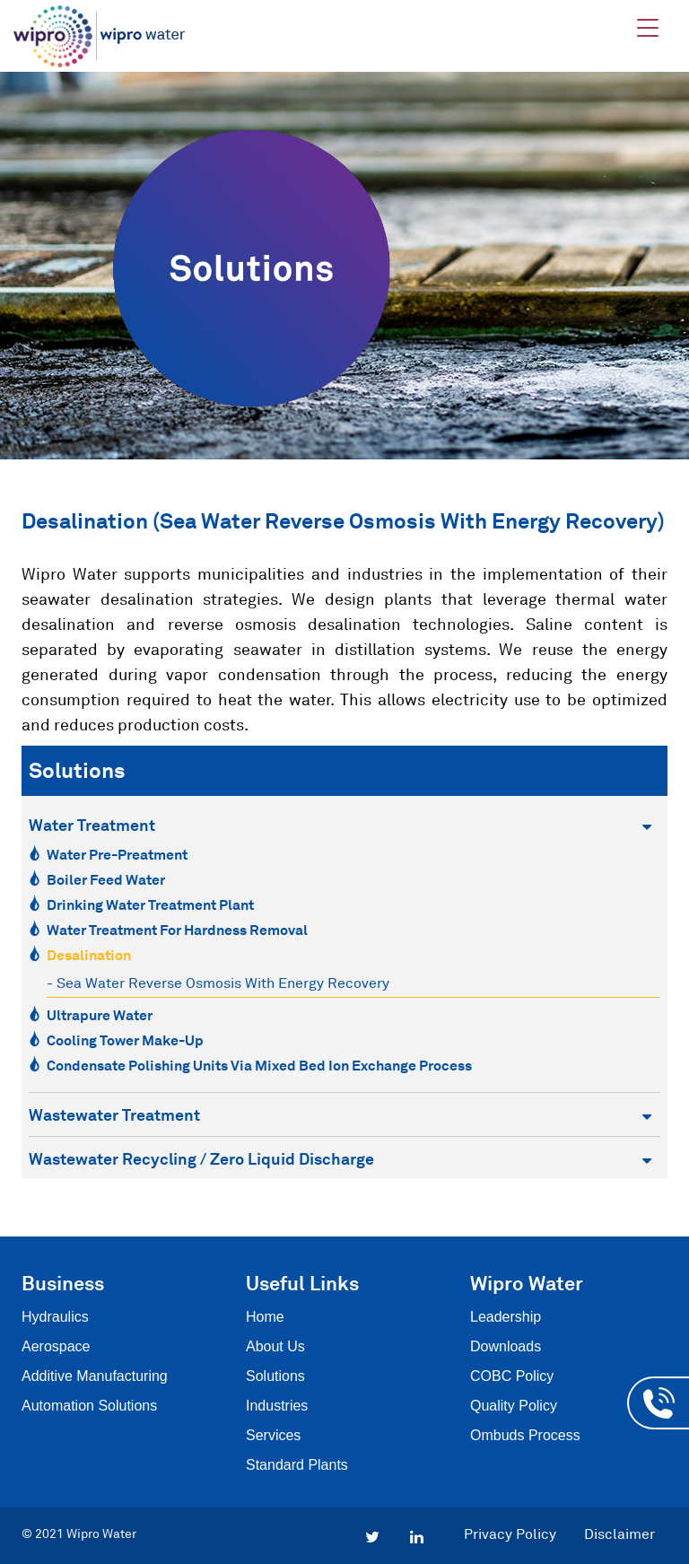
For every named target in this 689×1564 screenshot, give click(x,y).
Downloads (505, 1346)
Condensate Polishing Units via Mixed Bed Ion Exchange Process (259, 1065)
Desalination (89, 955)
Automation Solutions (89, 1405)
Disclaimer (619, 1533)
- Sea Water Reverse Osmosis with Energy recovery (218, 983)
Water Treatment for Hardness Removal (177, 930)
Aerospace (56, 1346)
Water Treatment (340, 825)
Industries (277, 1405)
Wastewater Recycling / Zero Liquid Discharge (340, 1159)
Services (273, 1435)
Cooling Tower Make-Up (125, 1040)
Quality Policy (513, 1405)
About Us (275, 1346)
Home (265, 1316)
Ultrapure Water (100, 1015)
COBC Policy (512, 1376)
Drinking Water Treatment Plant (150, 904)
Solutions (275, 1376)
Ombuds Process (525, 1435)
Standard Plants (297, 1464)
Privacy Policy (510, 1533)
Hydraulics (55, 1316)
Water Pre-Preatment (117, 854)
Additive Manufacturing (95, 1376)
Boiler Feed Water (106, 879)
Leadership (505, 1316)
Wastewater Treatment (340, 1115)
